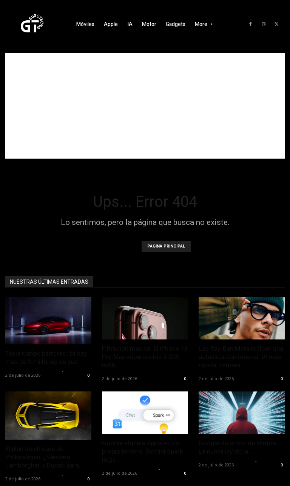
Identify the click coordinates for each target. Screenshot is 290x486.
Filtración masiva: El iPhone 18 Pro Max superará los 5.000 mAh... (145, 357)
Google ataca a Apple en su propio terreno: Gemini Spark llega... (142, 451)
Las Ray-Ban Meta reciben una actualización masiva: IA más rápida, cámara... (241, 357)
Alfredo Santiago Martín (32, 371)
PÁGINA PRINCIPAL (166, 246)
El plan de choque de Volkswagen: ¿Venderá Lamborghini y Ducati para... (44, 457)
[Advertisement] (145, 106)
